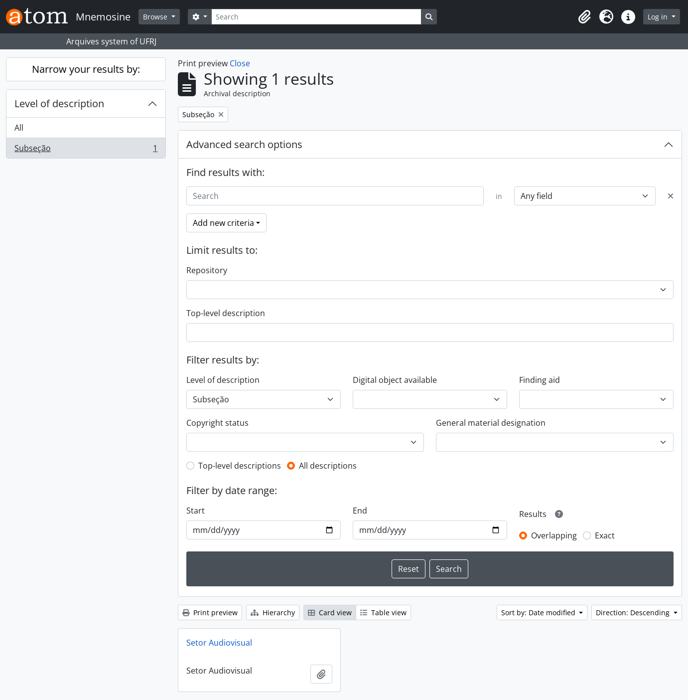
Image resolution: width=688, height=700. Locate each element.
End (360, 510)
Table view (383, 612)
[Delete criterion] (671, 196)
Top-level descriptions (239, 465)
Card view (330, 612)
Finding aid (539, 379)
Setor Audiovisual (219, 642)
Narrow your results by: (86, 69)
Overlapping (554, 535)
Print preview (210, 612)
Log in (659, 16)
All (18, 127)
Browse (156, 16)
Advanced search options (244, 144)
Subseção (85, 150)
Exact (605, 535)
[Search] (316, 16)
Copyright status (217, 422)
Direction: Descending (634, 612)
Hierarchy (273, 612)
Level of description (59, 103)
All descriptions (328, 465)
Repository (206, 270)
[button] (584, 17)
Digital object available (395, 379)
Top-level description (225, 313)
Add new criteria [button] (223, 222)
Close (240, 63)
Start (195, 510)
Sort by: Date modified (539, 612)
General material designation (491, 422)
